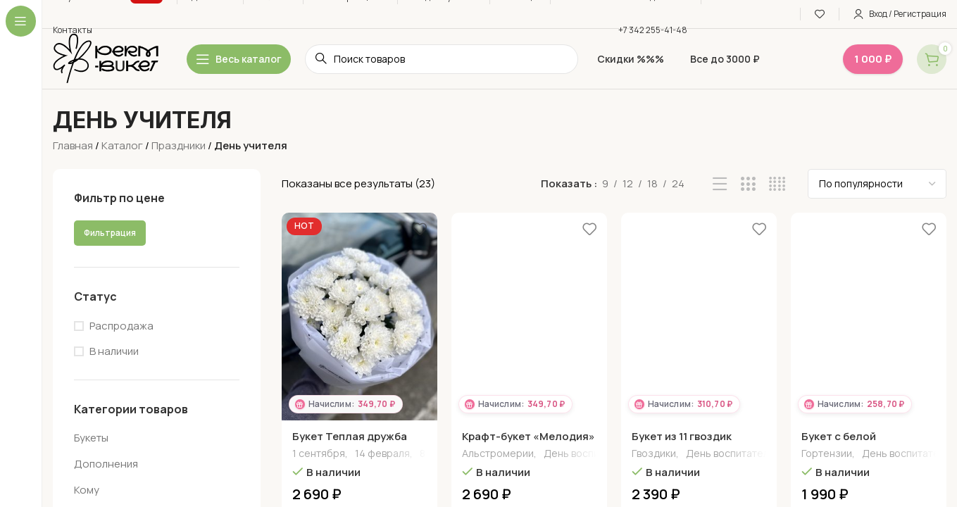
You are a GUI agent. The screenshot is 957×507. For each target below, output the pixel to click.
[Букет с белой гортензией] (868, 316)
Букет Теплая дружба (349, 436)
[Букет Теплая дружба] (359, 316)
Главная (73, 145)
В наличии (114, 351)
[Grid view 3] (748, 184)
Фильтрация (110, 233)
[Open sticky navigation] (239, 59)
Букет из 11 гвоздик (682, 436)
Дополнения (106, 463)
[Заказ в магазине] (877, 184)
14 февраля (382, 454)
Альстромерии (498, 454)
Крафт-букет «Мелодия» (528, 436)
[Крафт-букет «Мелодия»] (529, 316)
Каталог (122, 145)
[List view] (720, 184)
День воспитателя (588, 454)
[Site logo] (105, 58)
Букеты (91, 437)
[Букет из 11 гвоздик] (699, 316)
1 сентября (318, 454)
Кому (86, 489)
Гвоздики (654, 454)
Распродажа (121, 325)
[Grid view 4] (777, 184)
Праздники (178, 145)
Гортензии (826, 454)
